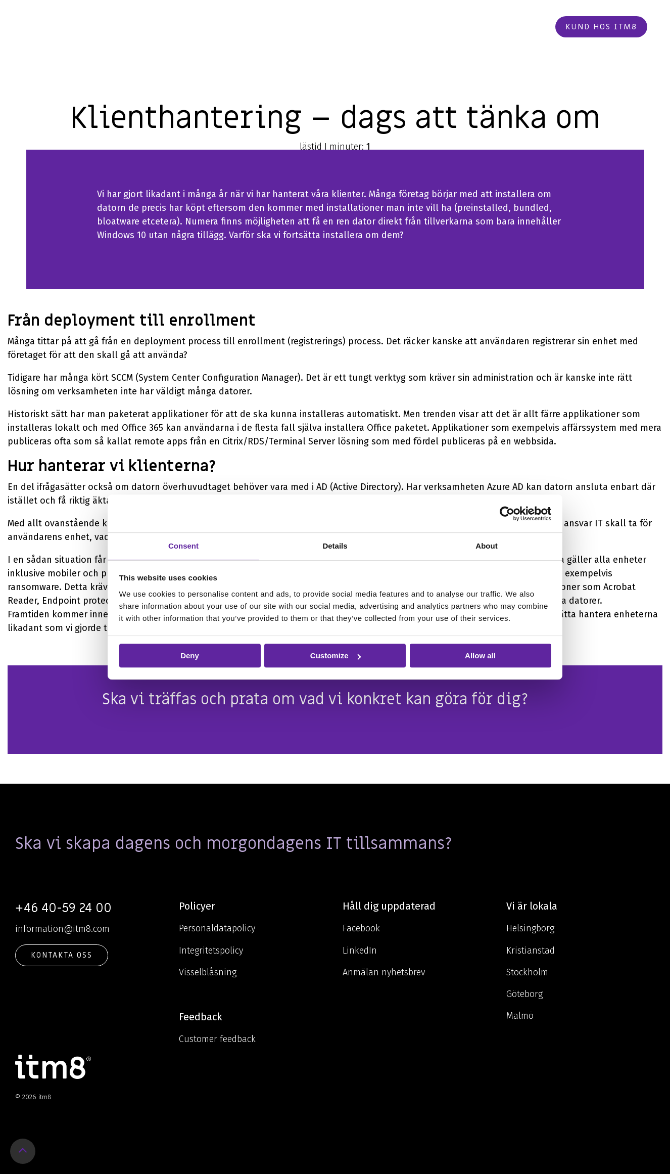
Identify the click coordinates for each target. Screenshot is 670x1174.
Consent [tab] (183, 545)
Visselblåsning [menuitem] (207, 972)
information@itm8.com (62, 928)
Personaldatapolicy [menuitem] (217, 928)
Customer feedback (217, 1039)
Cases (383, 26)
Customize (335, 655)
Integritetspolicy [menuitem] (211, 950)
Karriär (423, 26)
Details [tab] (334, 545)
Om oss (341, 26)
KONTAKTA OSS (61, 955)
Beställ (523, 26)
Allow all (480, 655)
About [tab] (486, 545)
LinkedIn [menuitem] (360, 950)
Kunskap (289, 26)
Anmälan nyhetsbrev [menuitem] (384, 972)
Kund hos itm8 (601, 26)
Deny (189, 655)
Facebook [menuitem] (361, 928)
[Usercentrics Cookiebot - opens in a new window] (507, 513)
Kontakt (474, 26)
